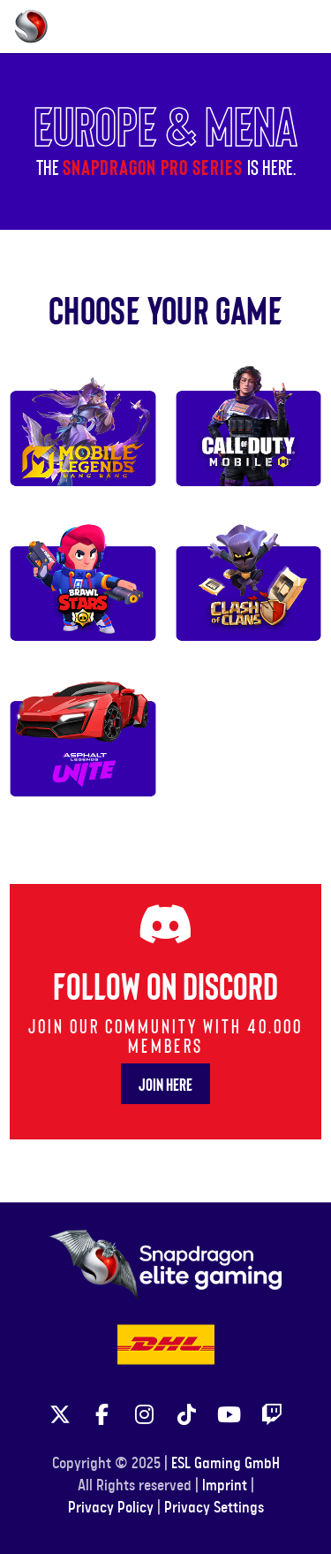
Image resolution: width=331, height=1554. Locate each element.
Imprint (224, 1486)
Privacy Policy (111, 1508)
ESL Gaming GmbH (225, 1464)
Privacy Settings (214, 1508)
